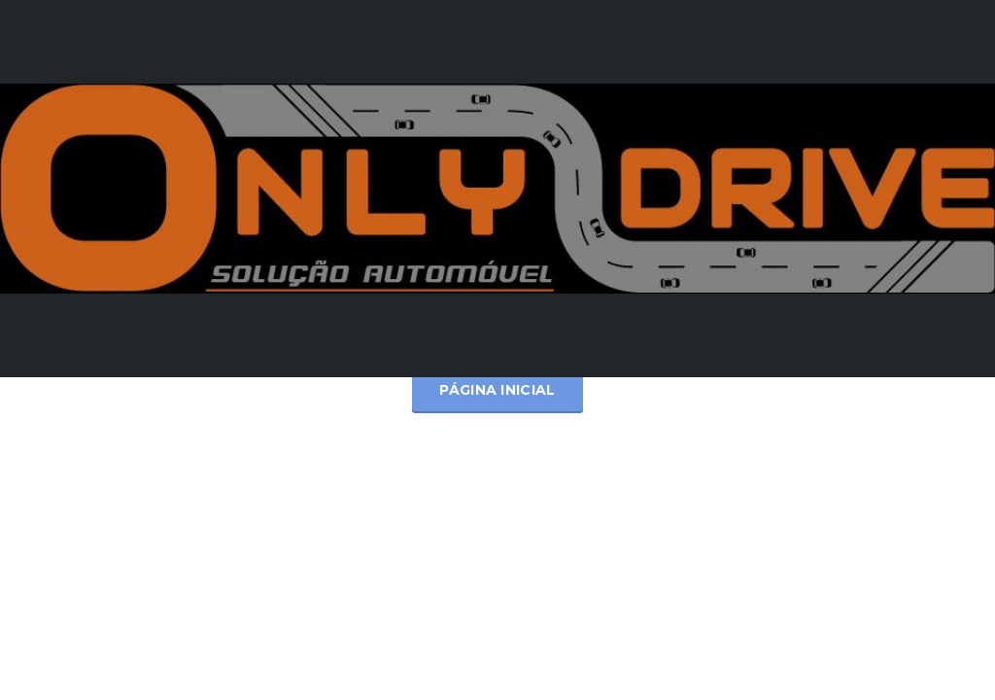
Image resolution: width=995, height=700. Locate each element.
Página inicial (497, 390)
